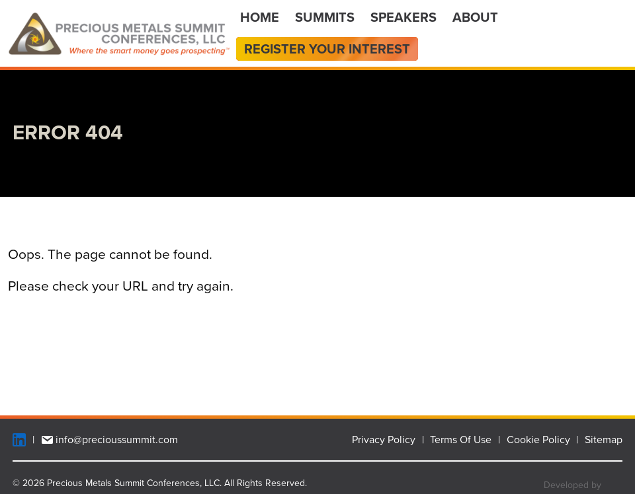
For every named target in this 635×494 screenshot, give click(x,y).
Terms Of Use (460, 439)
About (475, 17)
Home (259, 17)
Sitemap (603, 439)
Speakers (403, 17)
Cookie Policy (538, 439)
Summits (325, 17)
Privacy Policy (383, 439)
